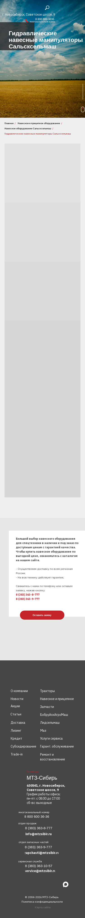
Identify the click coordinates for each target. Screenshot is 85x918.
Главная (9, 123)
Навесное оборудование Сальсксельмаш (28, 128)
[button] (42, 615)
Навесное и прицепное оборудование (39, 123)
